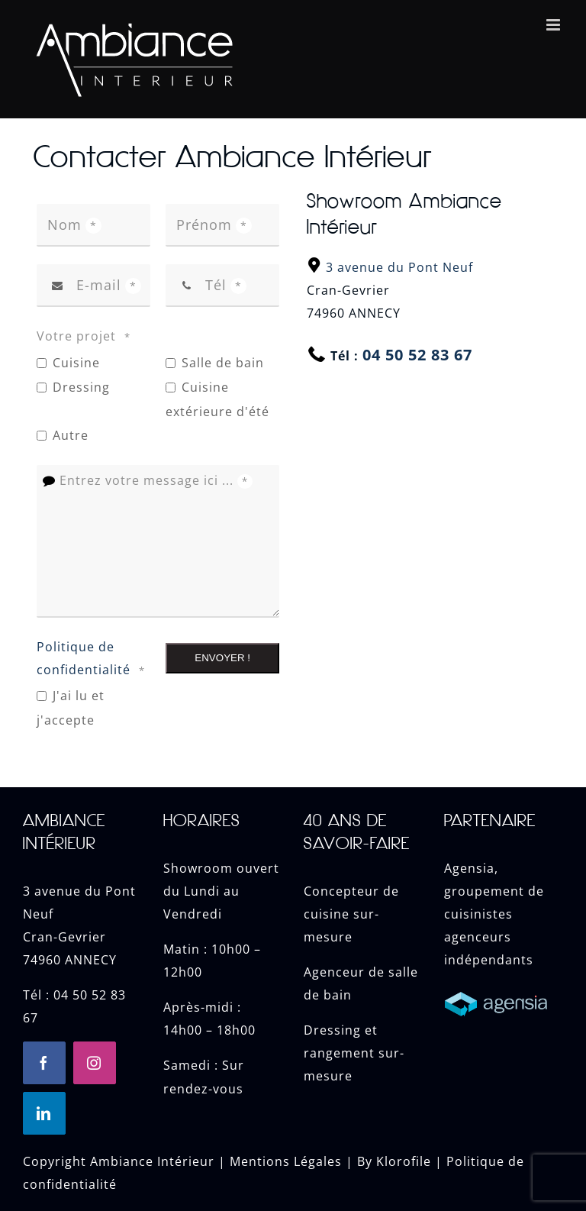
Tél (225, 285)
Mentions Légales (286, 1161)
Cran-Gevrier (64, 936)
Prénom (214, 224)
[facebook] (44, 1062)
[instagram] (94, 1062)
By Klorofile (394, 1161)
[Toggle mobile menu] (554, 25)
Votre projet (86, 337)
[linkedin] (44, 1113)
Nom (74, 224)
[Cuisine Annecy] (503, 989)
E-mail (108, 285)
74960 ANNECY (70, 959)
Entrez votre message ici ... (156, 480)
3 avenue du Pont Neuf (399, 267)
